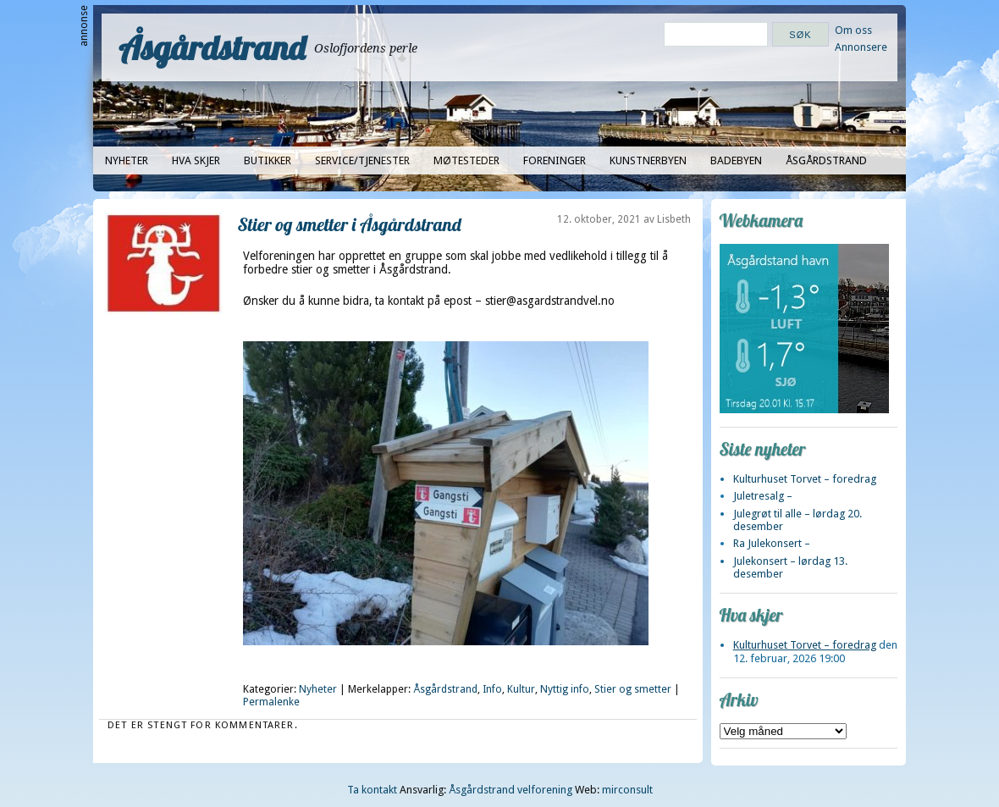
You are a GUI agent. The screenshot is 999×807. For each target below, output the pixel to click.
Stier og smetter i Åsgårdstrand (349, 224)
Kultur (521, 689)
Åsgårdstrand (212, 47)
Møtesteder (466, 160)
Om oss (853, 30)
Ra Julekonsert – (771, 543)
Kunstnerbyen (648, 160)
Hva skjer (196, 160)
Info (492, 689)
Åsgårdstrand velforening (510, 789)
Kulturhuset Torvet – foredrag (804, 479)
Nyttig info (564, 689)
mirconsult (627, 789)
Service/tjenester (362, 160)
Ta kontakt (372, 789)
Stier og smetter (632, 689)
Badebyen (736, 160)
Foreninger (554, 160)
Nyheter (126, 160)
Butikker (267, 160)
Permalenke (271, 702)
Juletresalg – (762, 495)
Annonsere (861, 47)
